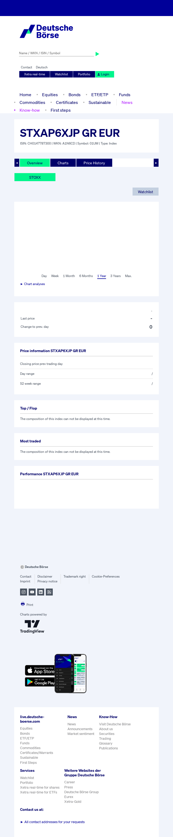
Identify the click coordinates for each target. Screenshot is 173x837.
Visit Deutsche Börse (115, 724)
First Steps (28, 762)
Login (103, 74)
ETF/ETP (99, 95)
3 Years (115, 276)
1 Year (101, 276)
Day (44, 276)
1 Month (69, 276)
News (127, 102)
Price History (94, 162)
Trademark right (74, 576)
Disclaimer (44, 576)
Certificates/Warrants (36, 752)
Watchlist (61, 74)
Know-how (30, 110)
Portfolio (84, 74)
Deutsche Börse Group (81, 792)
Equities (50, 95)
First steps (61, 110)
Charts (63, 162)
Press (68, 787)
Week (55, 276)
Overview (35, 162)
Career (69, 782)
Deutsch (42, 67)
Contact (26, 67)
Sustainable (100, 102)
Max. (128, 276)
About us (106, 729)
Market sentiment (80, 733)
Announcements (79, 729)
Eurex (68, 797)
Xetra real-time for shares (39, 787)
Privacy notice (47, 581)
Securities (106, 733)
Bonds (75, 95)
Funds (124, 95)
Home (25, 95)
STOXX (35, 177)
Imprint (25, 581)
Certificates (67, 102)
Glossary (105, 743)
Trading (105, 738)
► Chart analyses (32, 284)
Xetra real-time (34, 74)
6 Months (86, 276)
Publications (108, 748)
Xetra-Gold (72, 801)
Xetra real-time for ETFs (38, 792)
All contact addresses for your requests (52, 822)
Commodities (32, 102)
